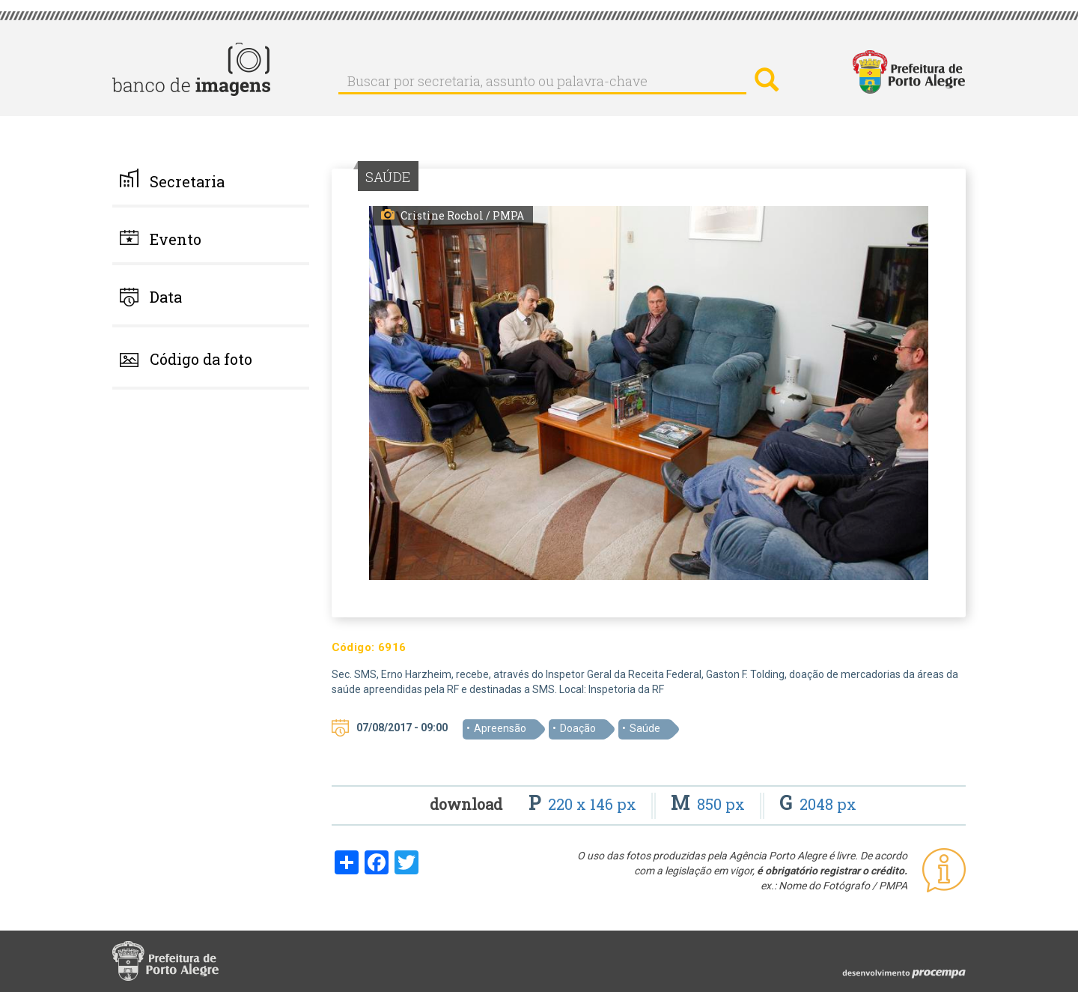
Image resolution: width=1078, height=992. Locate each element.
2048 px (817, 804)
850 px (710, 804)
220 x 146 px (584, 804)
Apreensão (500, 728)
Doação (578, 728)
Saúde (645, 728)
